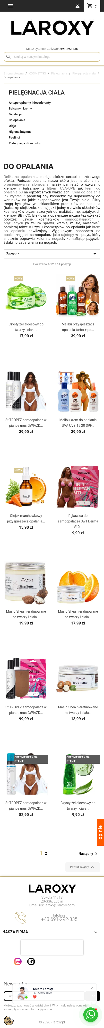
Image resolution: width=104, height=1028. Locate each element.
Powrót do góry (82, 867)
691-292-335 (69, 49)
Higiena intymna (20, 131)
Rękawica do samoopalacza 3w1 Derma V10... (78, 521)
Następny (88, 854)
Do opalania (17, 120)
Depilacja (15, 114)
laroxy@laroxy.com (60, 905)
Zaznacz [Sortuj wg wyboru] (52, 254)
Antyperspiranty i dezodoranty (30, 102)
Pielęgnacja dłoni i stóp (25, 143)
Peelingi (14, 137)
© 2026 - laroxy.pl (52, 1022)
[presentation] (52, 947)
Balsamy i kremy (20, 108)
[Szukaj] (52, 57)
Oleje (12, 126)
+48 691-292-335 (59, 919)
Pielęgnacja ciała (37, 92)
